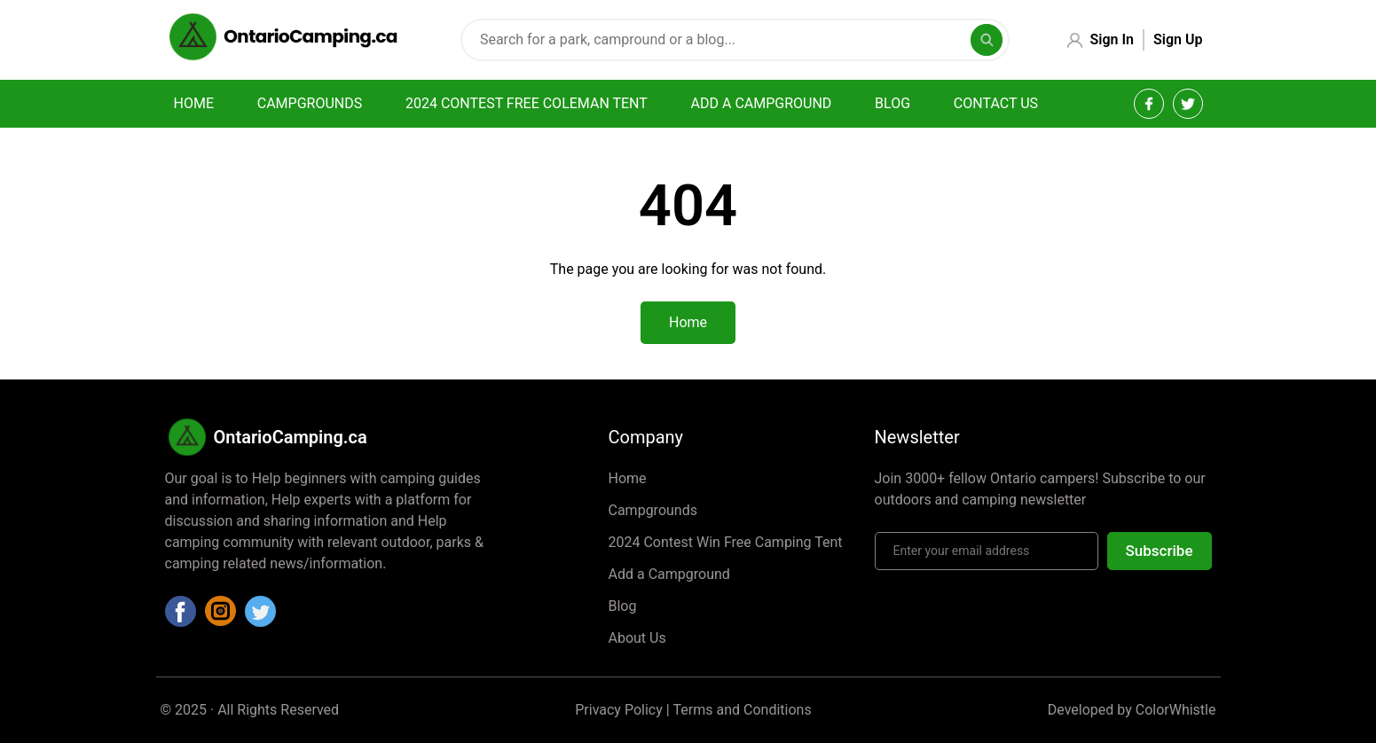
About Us (637, 638)
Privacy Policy (619, 709)
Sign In (1112, 39)
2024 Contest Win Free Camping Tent (726, 542)
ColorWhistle (1176, 709)
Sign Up (1177, 39)
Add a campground (761, 103)
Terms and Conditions (742, 709)
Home (194, 103)
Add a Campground (669, 574)
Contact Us (996, 103)
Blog (892, 103)
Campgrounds (309, 103)
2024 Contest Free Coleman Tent (526, 103)
